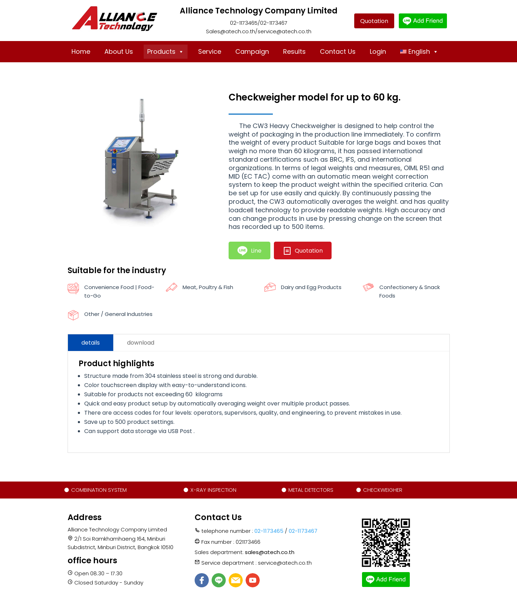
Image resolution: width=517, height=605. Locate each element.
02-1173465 (268, 531)
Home (80, 51)
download (140, 343)
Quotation (374, 21)
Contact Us (338, 51)
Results (294, 51)
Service (209, 51)
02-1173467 (303, 531)
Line (249, 251)
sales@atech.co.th (269, 552)
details (90, 343)
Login (378, 51)
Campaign (252, 51)
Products (165, 52)
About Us (118, 51)
